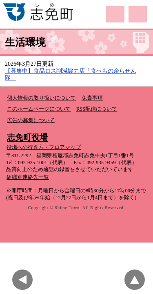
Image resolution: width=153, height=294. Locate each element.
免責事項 (92, 98)
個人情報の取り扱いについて (41, 98)
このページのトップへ (136, 280)
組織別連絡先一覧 (28, 177)
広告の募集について (31, 120)
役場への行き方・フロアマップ (44, 147)
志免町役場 (27, 137)
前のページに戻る (24, 280)
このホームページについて (39, 109)
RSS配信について (96, 109)
